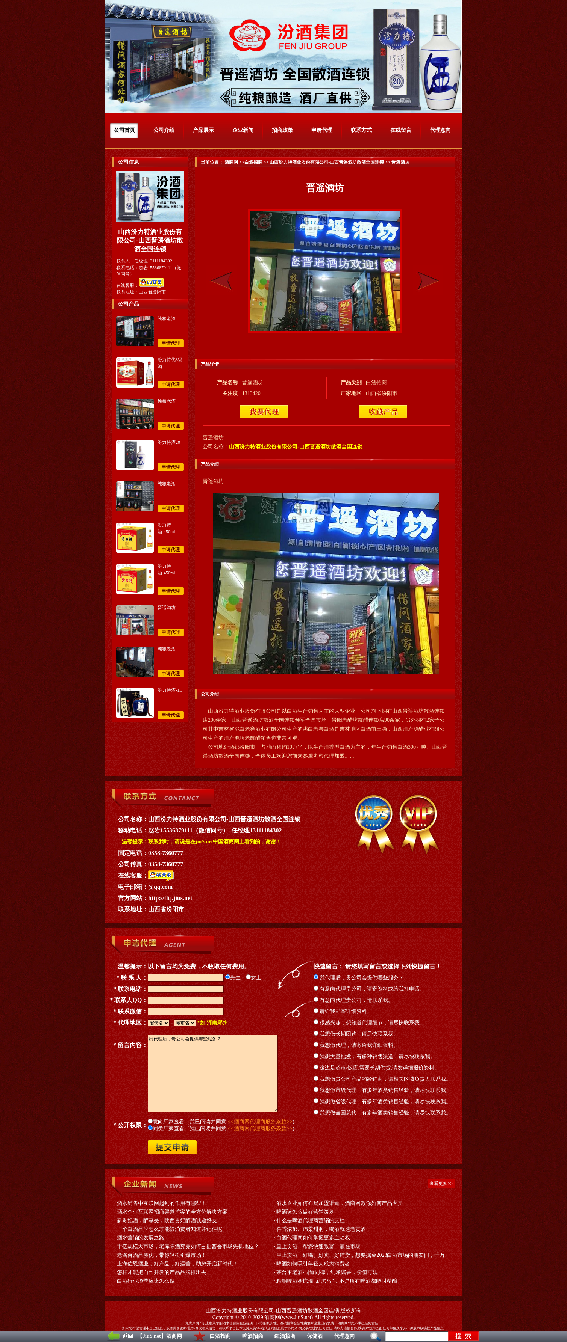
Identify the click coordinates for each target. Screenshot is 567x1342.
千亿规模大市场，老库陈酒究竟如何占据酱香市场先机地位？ (188, 1246)
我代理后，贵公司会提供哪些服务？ (359, 977)
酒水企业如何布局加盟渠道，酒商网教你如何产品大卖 (339, 1203)
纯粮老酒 (167, 318)
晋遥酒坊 (167, 607)
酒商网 (230, 162)
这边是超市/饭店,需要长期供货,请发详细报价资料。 (377, 1068)
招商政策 (282, 130)
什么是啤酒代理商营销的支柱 (310, 1220)
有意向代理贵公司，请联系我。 (354, 1000)
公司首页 (124, 130)
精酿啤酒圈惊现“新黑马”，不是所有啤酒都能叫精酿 (336, 1281)
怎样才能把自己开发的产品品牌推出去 (161, 1272)
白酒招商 (220, 1336)
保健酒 (315, 1336)
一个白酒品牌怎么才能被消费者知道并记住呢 (169, 1229)
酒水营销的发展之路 (140, 1238)
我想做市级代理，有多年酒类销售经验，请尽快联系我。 (383, 1090)
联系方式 (361, 130)
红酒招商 (285, 1336)
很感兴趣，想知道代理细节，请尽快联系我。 (369, 1022)
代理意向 (344, 1336)
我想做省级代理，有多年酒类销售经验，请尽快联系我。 (383, 1101)
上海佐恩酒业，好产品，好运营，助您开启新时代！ (177, 1264)
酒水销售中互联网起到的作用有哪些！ (161, 1203)
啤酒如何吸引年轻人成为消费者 (313, 1264)
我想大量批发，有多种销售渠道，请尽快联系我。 (375, 1056)
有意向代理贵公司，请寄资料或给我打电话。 (369, 989)
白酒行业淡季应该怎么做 (146, 1281)
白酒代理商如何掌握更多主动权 (313, 1238)
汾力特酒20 (169, 442)
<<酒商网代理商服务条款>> (260, 1122)
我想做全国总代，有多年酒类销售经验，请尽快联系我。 (383, 1113)
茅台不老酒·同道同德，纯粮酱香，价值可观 (327, 1272)
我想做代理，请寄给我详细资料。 (356, 1045)
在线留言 (400, 130)
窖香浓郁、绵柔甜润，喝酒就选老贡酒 (321, 1229)
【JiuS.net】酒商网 (159, 1336)
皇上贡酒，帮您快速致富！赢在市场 (318, 1246)
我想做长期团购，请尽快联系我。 (356, 1034)
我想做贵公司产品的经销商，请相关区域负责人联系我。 (383, 1079)
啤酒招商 (252, 1336)
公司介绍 (163, 130)
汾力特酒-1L (170, 690)
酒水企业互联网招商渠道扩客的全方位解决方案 (172, 1212)
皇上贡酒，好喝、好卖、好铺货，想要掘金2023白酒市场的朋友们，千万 (360, 1255)
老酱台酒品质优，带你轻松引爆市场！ (161, 1255)
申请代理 (321, 130)
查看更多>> (441, 1183)
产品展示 (203, 130)
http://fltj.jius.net (170, 898)
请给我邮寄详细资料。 (343, 1011)
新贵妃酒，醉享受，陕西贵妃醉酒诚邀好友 (167, 1220)
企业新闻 (242, 130)
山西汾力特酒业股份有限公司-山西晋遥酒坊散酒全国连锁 (327, 162)
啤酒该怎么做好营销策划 (305, 1212)
